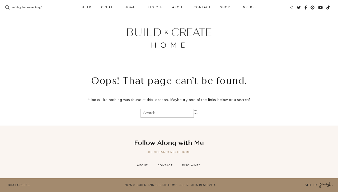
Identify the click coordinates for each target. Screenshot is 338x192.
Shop (225, 7)
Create (108, 7)
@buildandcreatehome (169, 152)
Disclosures (19, 185)
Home (130, 7)
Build (86, 7)
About (178, 7)
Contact (202, 7)
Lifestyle (154, 7)
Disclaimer (191, 165)
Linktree (248, 7)
